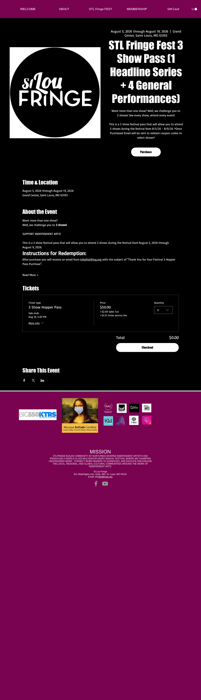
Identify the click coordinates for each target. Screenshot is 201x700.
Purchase (146, 152)
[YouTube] (105, 483)
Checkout (147, 347)
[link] (194, 9)
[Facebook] (96, 483)
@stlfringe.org (106, 477)
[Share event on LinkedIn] (42, 380)
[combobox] (163, 310)
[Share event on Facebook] (24, 380)
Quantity (159, 302)
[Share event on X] (33, 380)
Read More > (30, 275)
